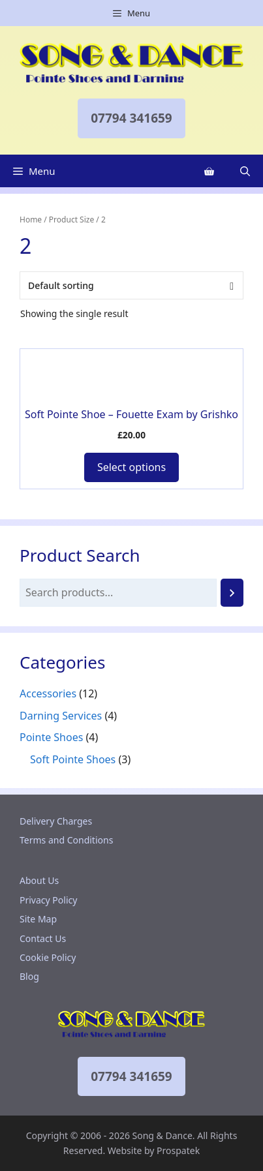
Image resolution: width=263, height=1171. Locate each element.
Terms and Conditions (66, 840)
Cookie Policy (48, 957)
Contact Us (43, 938)
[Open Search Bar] (245, 171)
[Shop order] (131, 285)
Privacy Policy (48, 900)
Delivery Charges (56, 821)
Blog (29, 976)
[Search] (232, 593)
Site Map (38, 919)
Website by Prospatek (154, 1150)
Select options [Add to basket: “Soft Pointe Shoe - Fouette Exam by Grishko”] (131, 467)
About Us (39, 880)
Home (31, 219)
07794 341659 (131, 118)
